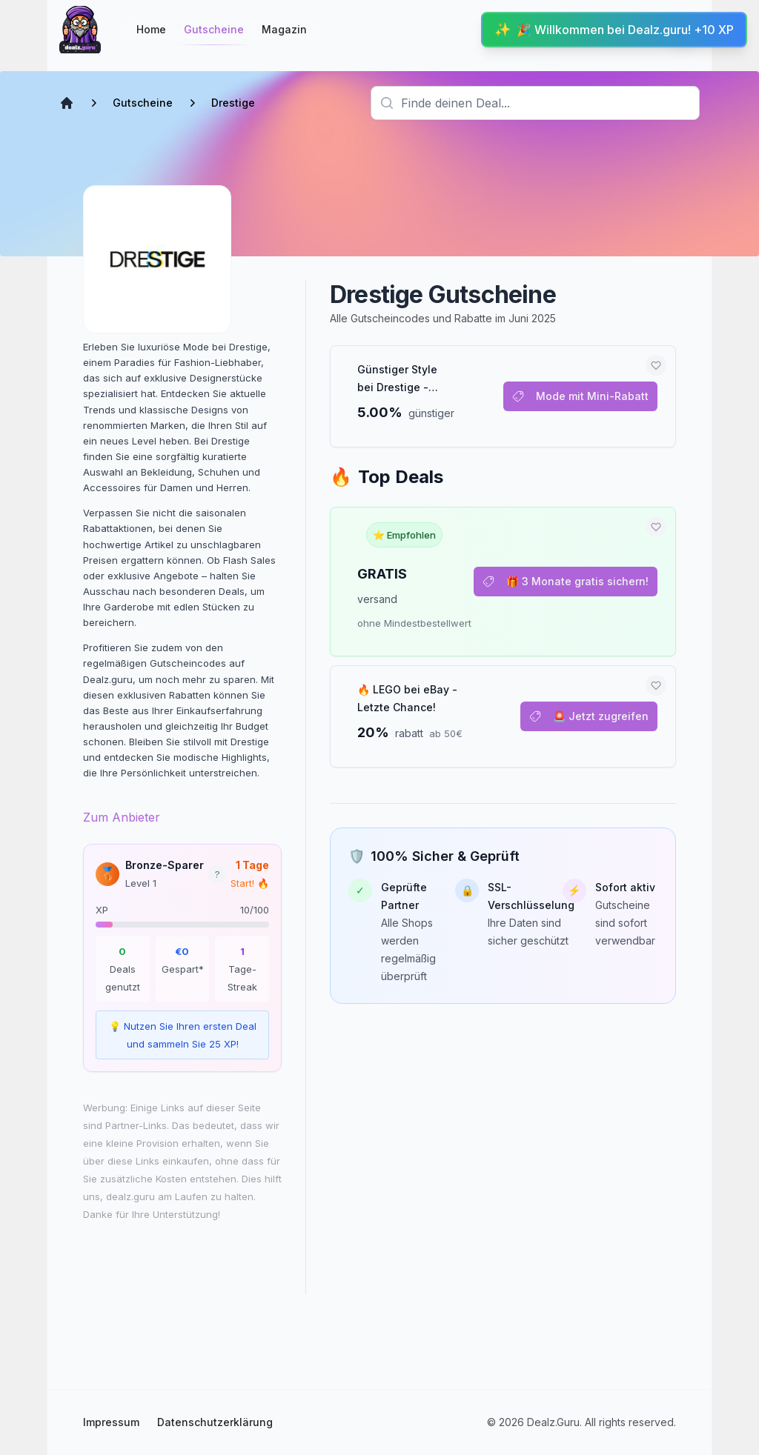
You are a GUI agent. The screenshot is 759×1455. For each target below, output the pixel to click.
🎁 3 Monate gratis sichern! (566, 581)
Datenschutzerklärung (215, 1422)
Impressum (111, 1422)
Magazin (284, 29)
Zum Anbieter (121, 817)
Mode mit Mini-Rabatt (580, 396)
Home (151, 29)
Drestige (233, 102)
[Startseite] (80, 29)
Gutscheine (214, 33)
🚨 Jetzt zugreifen (589, 716)
